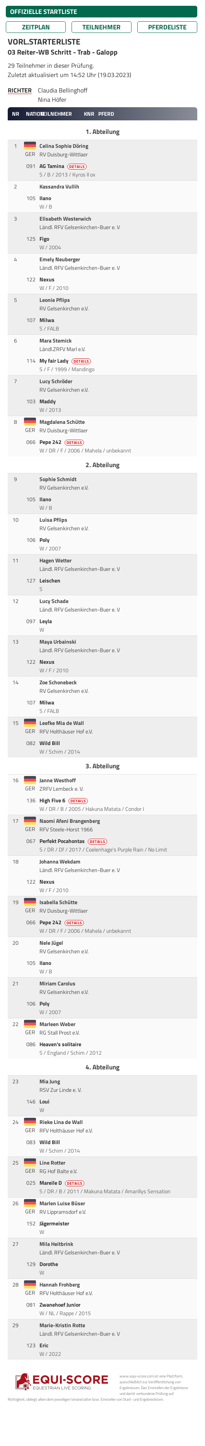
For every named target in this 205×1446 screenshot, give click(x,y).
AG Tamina (63, 166)
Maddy (48, 401)
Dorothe (49, 1264)
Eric (44, 1345)
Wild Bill (50, 743)
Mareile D (62, 1183)
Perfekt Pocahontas (73, 841)
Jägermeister (54, 1223)
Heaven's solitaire (60, 1044)
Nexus (47, 279)
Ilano (45, 198)
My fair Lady (65, 360)
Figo (44, 239)
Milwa (47, 320)
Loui (45, 1101)
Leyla (46, 621)
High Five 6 (64, 800)
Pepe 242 (62, 442)
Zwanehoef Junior (60, 1304)
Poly (45, 540)
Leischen (50, 580)
